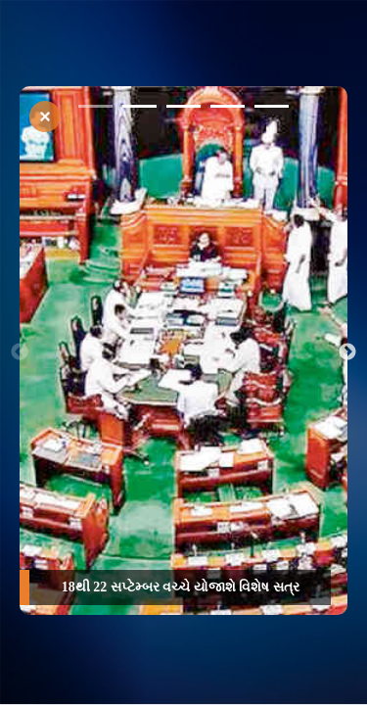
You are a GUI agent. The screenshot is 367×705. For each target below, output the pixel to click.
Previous (19, 352)
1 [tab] (95, 110)
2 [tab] (139, 110)
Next (347, 352)
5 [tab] (271, 110)
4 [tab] (227, 110)
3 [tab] (183, 110)
